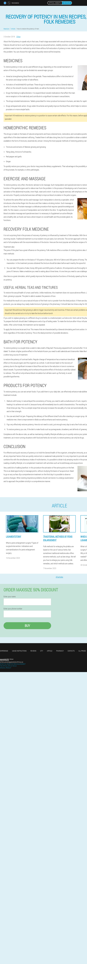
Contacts (71, 651)
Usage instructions (19, 651)
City (41, 651)
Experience (4, 651)
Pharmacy (60, 651)
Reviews (33, 651)
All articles (59, 577)
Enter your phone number (13, 609)
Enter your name (10, 596)
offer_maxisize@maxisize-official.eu (11, 662)
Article (49, 651)
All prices (82, 651)
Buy (27, 625)
